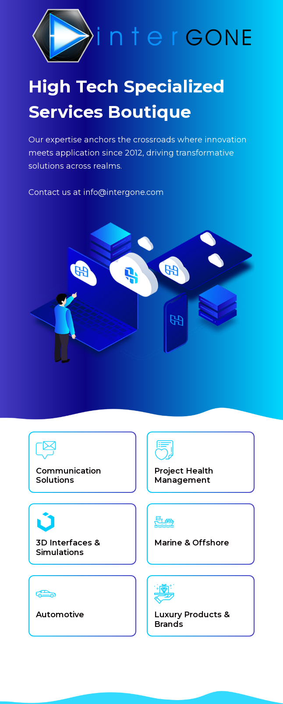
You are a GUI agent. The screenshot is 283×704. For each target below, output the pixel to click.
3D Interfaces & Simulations (68, 547)
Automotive (60, 614)
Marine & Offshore (191, 543)
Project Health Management (183, 475)
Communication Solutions (68, 475)
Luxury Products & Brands (192, 619)
